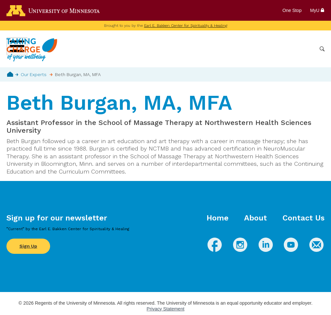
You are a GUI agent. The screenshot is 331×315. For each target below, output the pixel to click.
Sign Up (28, 246)
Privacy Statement (166, 308)
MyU (317, 10)
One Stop (292, 10)
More (306, 48)
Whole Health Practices (233, 48)
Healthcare (280, 48)
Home (10, 74)
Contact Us (304, 217)
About (255, 217)
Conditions (185, 48)
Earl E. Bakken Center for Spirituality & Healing (185, 25)
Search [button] (322, 49)
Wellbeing (153, 48)
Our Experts (34, 74)
